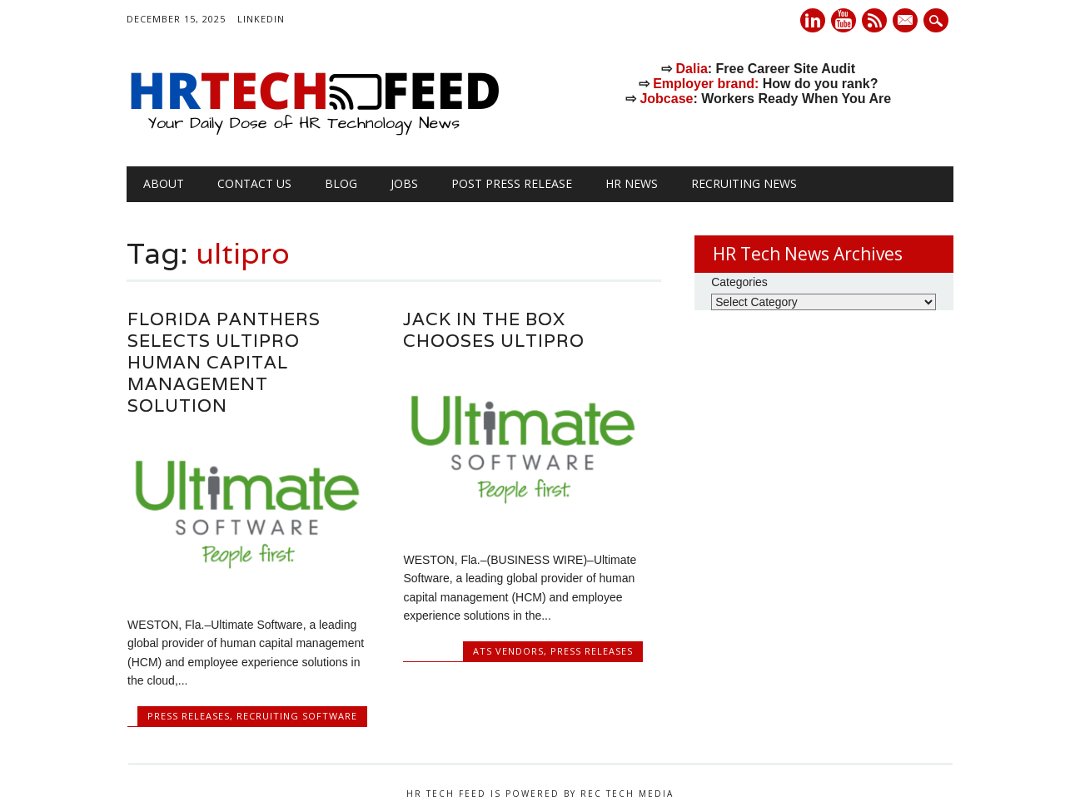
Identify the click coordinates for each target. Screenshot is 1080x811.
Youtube (843, 20)
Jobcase (666, 98)
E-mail (907, 21)
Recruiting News (744, 183)
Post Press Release (511, 183)
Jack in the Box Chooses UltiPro (494, 330)
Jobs (404, 183)
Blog (341, 183)
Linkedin (812, 20)
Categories (739, 282)
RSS (874, 20)
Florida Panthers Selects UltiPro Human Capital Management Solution (224, 362)
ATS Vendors (508, 651)
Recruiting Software (296, 716)
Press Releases (188, 716)
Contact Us (254, 183)
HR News (631, 183)
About (163, 183)
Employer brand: (706, 84)
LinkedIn (261, 18)
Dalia (692, 69)
